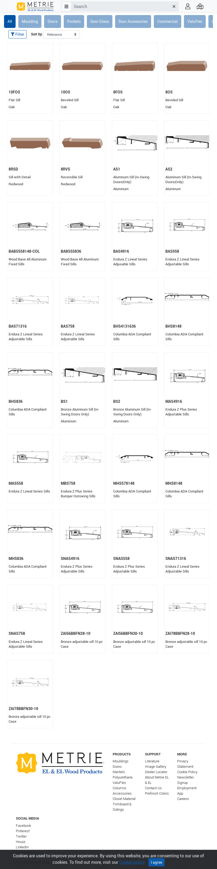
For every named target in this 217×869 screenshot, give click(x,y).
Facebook (23, 825)
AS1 (116, 169)
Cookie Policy (187, 772)
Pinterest (23, 831)
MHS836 (16, 558)
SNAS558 (121, 558)
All (10, 21)
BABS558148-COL (24, 251)
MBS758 (68, 483)
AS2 (168, 169)
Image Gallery (155, 766)
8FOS (118, 92)
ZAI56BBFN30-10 (128, 633)
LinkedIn (22, 847)
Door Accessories (133, 21)
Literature (152, 761)
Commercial (167, 21)
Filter (17, 34)
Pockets (74, 21)
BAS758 (67, 326)
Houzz (20, 841)
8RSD (13, 169)
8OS (169, 92)
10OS (65, 92)
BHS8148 (173, 326)
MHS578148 (123, 483)
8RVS (65, 169)
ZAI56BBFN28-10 (75, 633)
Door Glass (99, 21)
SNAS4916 (70, 558)
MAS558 (16, 483)
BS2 (116, 401)
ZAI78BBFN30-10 (23, 708)
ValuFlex (194, 21)
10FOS (14, 92)
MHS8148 (173, 483)
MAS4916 (173, 401)
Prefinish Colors (157, 793)
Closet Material (124, 798)
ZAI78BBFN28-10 (180, 633)
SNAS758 (17, 633)
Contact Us (153, 788)
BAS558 (172, 251)
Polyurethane (123, 777)
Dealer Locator (156, 772)
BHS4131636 (124, 326)
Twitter (21, 836)
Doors (53, 21)
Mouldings (121, 761)
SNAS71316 (175, 558)
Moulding (30, 21)
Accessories (122, 793)
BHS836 (16, 401)
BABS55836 (71, 251)
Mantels (119, 772)
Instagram (24, 852)
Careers (183, 798)
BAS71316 (18, 326)
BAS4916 (121, 251)
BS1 (64, 401)
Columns (119, 788)
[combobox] (120, 6)
